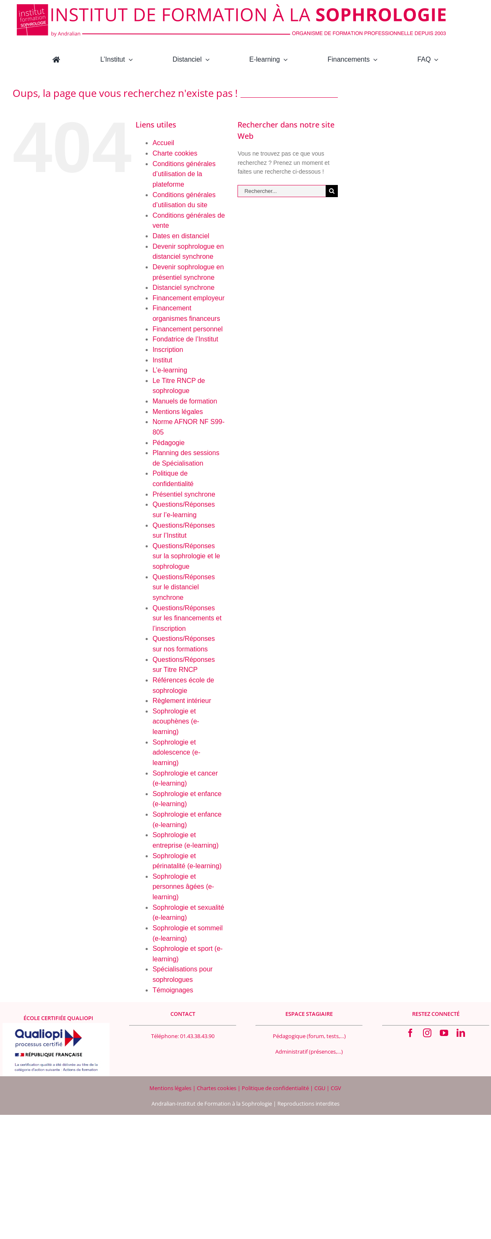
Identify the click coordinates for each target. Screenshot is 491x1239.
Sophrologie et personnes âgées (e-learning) (183, 887)
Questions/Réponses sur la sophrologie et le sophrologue (186, 556)
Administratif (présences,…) (309, 1051)
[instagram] (427, 1033)
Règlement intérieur (181, 700)
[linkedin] (461, 1033)
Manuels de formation (184, 401)
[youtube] (444, 1033)
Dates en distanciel (180, 235)
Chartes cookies (216, 1088)
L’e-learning (169, 370)
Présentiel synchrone (183, 494)
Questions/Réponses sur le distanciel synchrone (183, 587)
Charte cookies (174, 153)
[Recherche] (332, 191)
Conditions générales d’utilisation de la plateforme (183, 174)
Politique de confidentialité (276, 1088)
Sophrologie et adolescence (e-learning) (176, 752)
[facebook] (410, 1033)
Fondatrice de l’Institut (185, 339)
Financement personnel (187, 329)
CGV (336, 1088)
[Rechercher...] (281, 191)
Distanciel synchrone (183, 287)
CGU (320, 1088)
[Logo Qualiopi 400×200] (56, 1026)
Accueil (163, 142)
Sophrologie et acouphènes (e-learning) (175, 721)
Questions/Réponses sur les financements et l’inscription (187, 618)
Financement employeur (188, 298)
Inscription (167, 349)
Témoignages (172, 990)
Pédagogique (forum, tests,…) (309, 1036)
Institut (162, 360)
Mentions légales (177, 411)
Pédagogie (168, 442)
